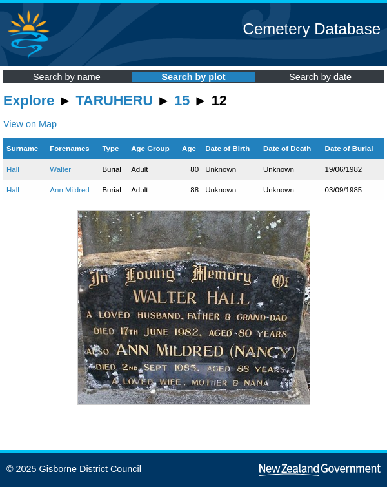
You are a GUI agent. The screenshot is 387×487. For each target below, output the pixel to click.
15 (182, 100)
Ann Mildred (69, 190)
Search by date (320, 77)
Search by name (67, 77)
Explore (28, 100)
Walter (60, 169)
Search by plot (193, 77)
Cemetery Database (312, 28)
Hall (12, 169)
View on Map (30, 124)
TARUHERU (114, 100)
